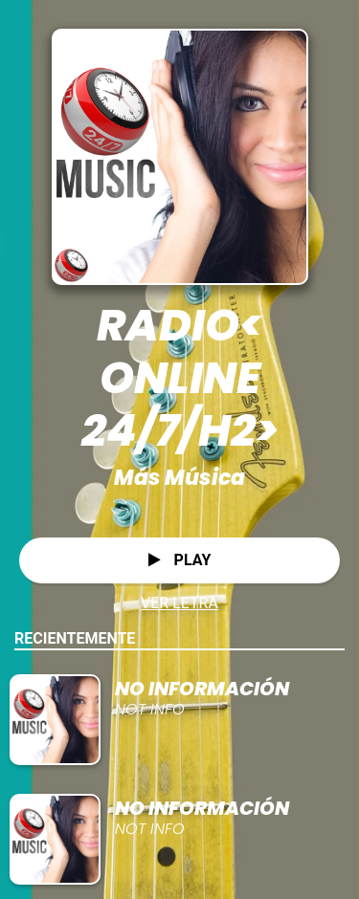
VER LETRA (179, 603)
